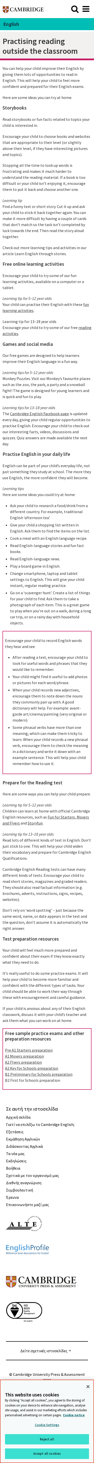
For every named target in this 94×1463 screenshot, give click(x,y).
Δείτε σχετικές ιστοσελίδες (43, 1350)
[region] (47, 1421)
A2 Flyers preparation (23, 1062)
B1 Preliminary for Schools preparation (38, 1074)
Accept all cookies (47, 1453)
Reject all (47, 1439)
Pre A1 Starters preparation (29, 1050)
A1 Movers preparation (24, 1056)
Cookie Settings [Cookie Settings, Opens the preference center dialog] (47, 1425)
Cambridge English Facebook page (39, 413)
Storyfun (35, 823)
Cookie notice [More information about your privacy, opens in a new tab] (74, 1415)
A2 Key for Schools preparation (31, 1068)
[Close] (87, 1386)
